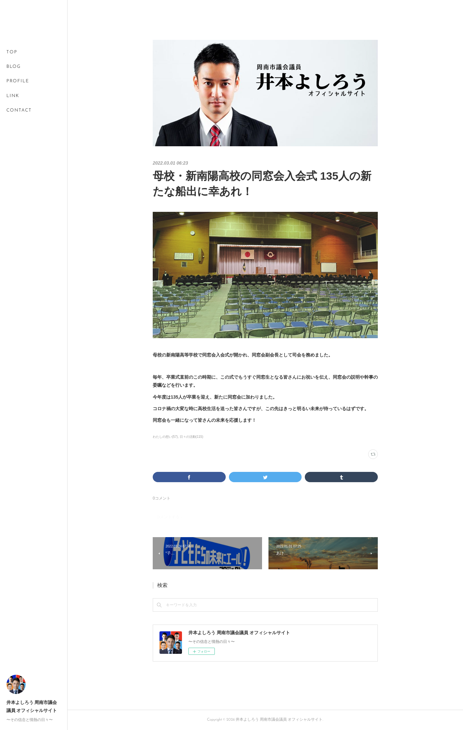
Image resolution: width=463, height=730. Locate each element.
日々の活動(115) (191, 436)
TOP (11, 52)
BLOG (13, 66)
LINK (12, 96)
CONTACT (19, 110)
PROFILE (17, 81)
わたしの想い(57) (165, 436)
